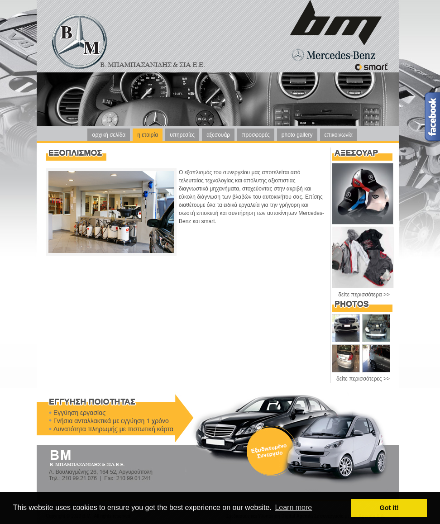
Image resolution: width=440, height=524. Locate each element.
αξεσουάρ (218, 135)
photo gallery (297, 135)
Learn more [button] (293, 507)
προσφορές (256, 135)
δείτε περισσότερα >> (364, 294)
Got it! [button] (389, 507)
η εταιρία (147, 135)
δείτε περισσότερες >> (363, 379)
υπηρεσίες (182, 135)
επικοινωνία (339, 135)
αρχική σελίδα (108, 135)
